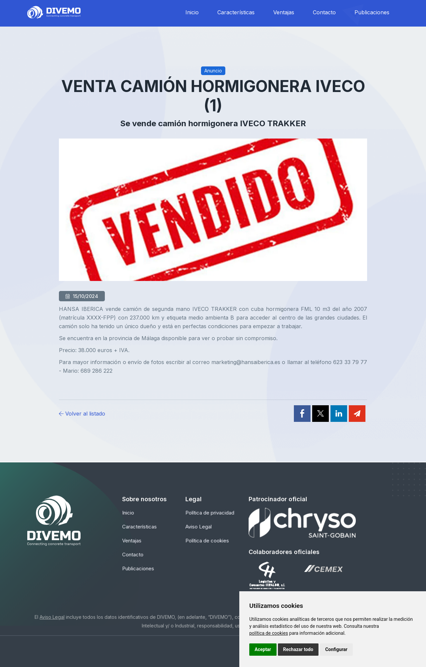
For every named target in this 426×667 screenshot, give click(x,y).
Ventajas (283, 12)
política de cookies (268, 633)
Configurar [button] (336, 649)
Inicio (192, 12)
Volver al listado (82, 413)
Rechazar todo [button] (298, 649)
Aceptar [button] (263, 649)
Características (236, 12)
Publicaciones (371, 12)
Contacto (324, 12)
